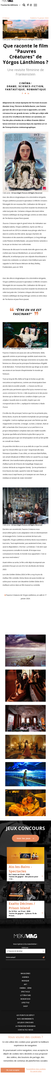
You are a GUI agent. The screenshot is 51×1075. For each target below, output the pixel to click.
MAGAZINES (25, 973)
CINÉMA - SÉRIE (25, 988)
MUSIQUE (25, 981)
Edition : (25, 947)
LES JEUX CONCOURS (25, 1022)
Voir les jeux (25, 838)
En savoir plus (36, 1071)
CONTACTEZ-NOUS (25, 1030)
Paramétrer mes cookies (36, 1069)
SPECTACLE (25, 992)
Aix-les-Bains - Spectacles (20, 868)
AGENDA (25, 977)
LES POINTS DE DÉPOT (26, 1015)
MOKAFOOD (25, 999)
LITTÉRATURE (25, 995)
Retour (6, 18)
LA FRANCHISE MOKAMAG (26, 1026)
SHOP (25, 1006)
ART (25, 984)
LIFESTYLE (25, 1002)
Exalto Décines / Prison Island (22, 905)
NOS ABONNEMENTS (25, 1019)
